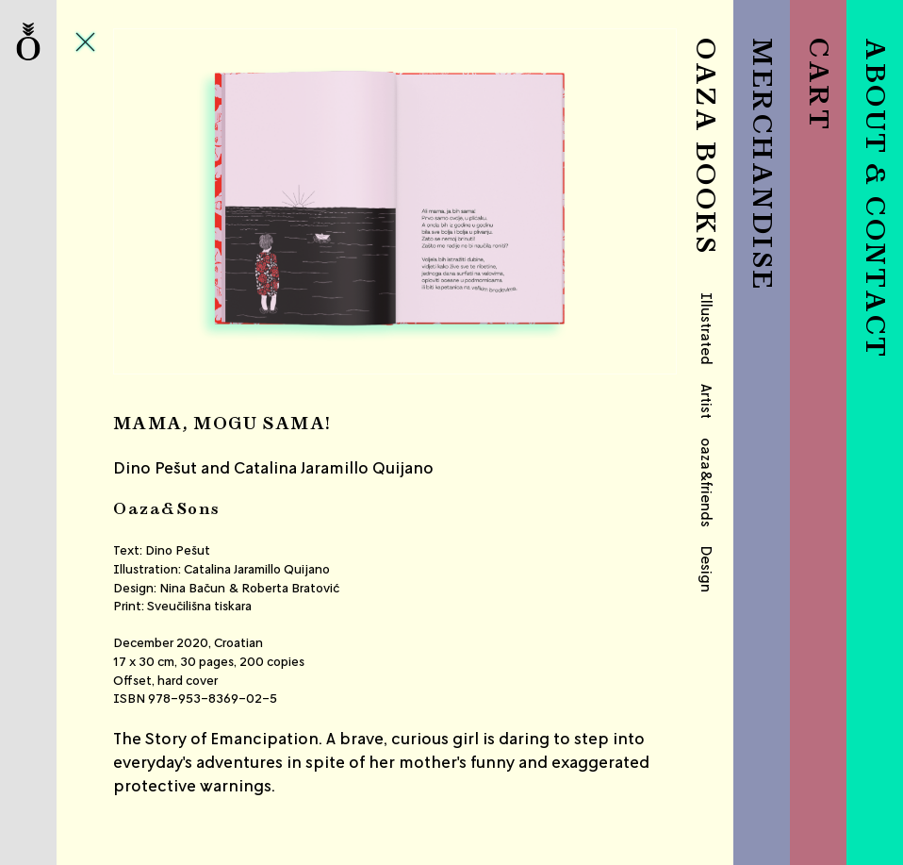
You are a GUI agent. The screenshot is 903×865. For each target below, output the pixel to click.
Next (583, 201)
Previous (206, 201)
